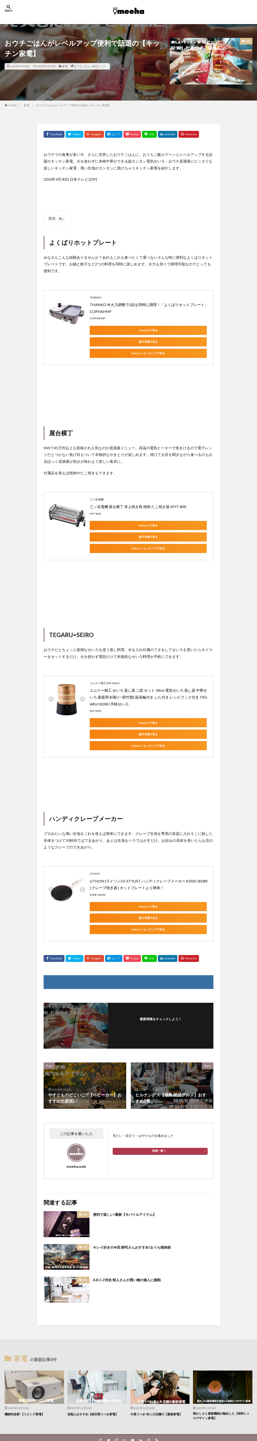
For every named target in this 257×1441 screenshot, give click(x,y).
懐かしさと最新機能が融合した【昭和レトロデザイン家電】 (222, 1370)
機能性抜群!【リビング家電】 (28, 1368)
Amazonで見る (110, 330)
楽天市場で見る (154, 330)
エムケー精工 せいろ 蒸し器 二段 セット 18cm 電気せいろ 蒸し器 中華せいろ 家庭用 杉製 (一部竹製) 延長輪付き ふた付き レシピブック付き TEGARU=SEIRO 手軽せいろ (148, 674)
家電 (65, 66)
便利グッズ (98, 66)
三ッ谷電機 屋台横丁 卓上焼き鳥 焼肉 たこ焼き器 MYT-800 (138, 495)
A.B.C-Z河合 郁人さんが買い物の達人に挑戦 (133, 1233)
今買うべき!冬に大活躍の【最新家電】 (156, 1370)
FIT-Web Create (116, 1424)
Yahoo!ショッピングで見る (110, 341)
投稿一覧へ (159, 1105)
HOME (12, 105)
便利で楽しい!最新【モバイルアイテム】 (131, 1168)
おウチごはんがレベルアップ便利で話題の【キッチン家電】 (73, 105)
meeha (142, 1419)
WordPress (159, 1424)
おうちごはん (82, 66)
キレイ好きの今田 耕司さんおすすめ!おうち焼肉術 (139, 1201)
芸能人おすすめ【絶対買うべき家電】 (96, 1368)
